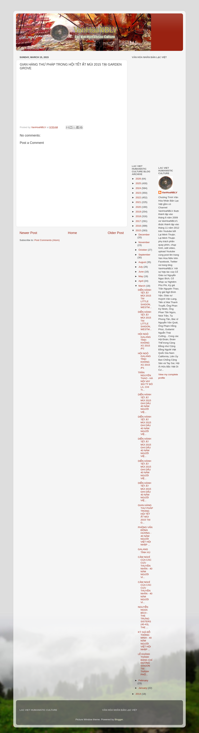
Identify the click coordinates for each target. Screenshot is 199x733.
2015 (139, 230)
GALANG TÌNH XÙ (144, 551)
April (141, 281)
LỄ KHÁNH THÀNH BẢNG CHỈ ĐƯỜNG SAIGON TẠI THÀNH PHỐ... (145, 664)
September (144, 254)
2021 (139, 202)
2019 (139, 211)
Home (72, 233)
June (141, 271)
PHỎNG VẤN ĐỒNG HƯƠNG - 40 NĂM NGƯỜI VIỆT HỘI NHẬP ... (145, 536)
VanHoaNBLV (169, 192)
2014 (139, 694)
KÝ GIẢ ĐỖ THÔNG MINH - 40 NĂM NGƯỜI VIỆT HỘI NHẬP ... (145, 641)
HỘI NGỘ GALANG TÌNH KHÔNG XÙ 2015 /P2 (144, 341)
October (143, 249)
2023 (139, 192)
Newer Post (28, 233)
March (142, 285)
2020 (139, 207)
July (141, 266)
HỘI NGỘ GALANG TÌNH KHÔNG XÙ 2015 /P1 (144, 360)
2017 (139, 221)
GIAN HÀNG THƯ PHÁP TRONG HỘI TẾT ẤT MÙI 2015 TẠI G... (145, 514)
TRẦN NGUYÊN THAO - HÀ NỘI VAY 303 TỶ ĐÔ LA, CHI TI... (145, 381)
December (144, 234)
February (143, 680)
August (142, 262)
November (144, 242)
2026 (139, 178)
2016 (139, 225)
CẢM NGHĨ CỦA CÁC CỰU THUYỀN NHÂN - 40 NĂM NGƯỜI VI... (145, 567)
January (143, 688)
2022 (139, 197)
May (141, 276)
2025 (139, 183)
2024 (139, 188)
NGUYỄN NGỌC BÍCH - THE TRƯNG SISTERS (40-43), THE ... (144, 617)
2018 (139, 216)
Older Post (116, 233)
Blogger (119, 719)
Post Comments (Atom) (47, 240)
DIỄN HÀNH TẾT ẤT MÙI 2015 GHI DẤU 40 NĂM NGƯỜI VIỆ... (144, 403)
